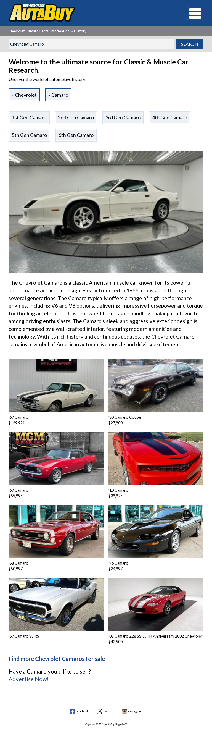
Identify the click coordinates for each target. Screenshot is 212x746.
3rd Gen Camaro (123, 118)
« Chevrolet (24, 95)
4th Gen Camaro (169, 118)
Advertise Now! (29, 679)
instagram (135, 711)
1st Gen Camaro (29, 118)
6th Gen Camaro (76, 135)
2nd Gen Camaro (76, 118)
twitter (108, 711)
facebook (82, 711)
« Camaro (58, 95)
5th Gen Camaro (29, 135)
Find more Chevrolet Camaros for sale (57, 658)
